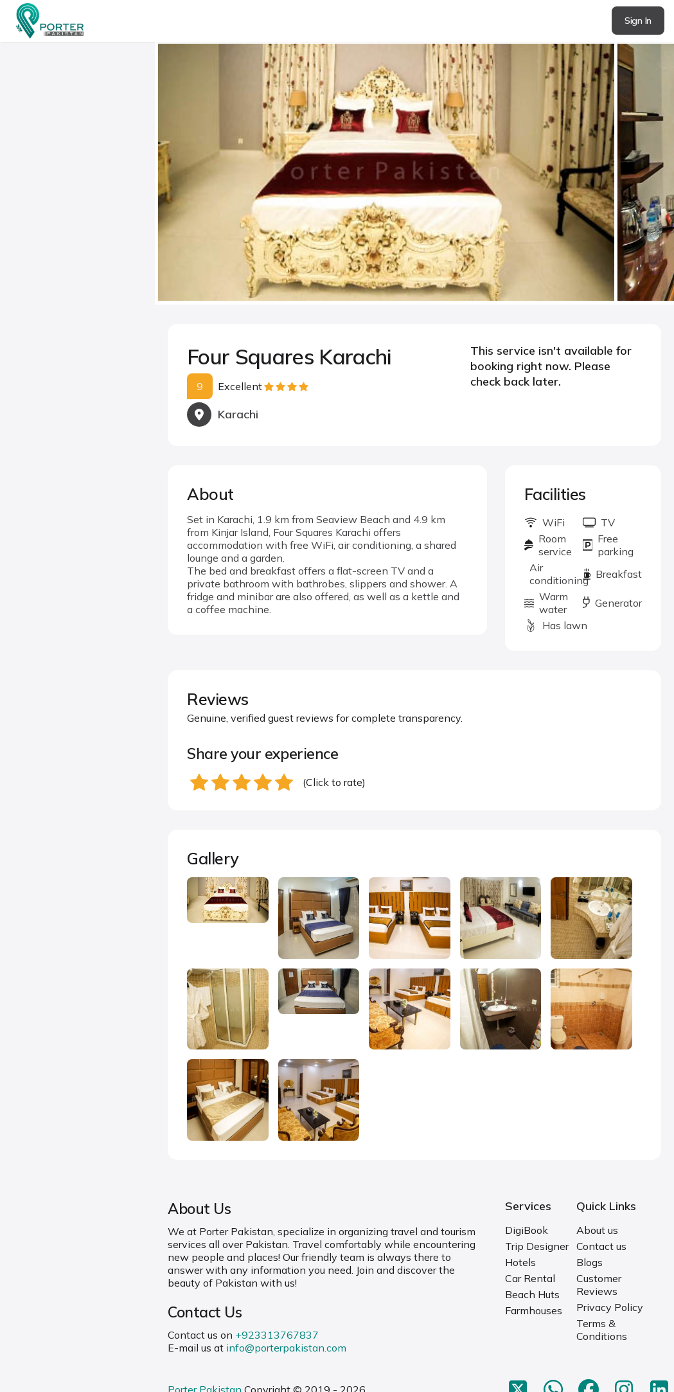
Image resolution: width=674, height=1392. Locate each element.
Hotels (520, 1262)
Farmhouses (533, 1310)
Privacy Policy (609, 1307)
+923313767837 (277, 1334)
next (623, 173)
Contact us (601, 1246)
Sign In (638, 20)
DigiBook (526, 1230)
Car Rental (530, 1278)
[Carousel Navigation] (414, 174)
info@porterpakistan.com (286, 1347)
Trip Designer (537, 1246)
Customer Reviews (598, 1285)
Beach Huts (532, 1294)
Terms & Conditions (601, 1330)
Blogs (589, 1262)
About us (597, 1230)
